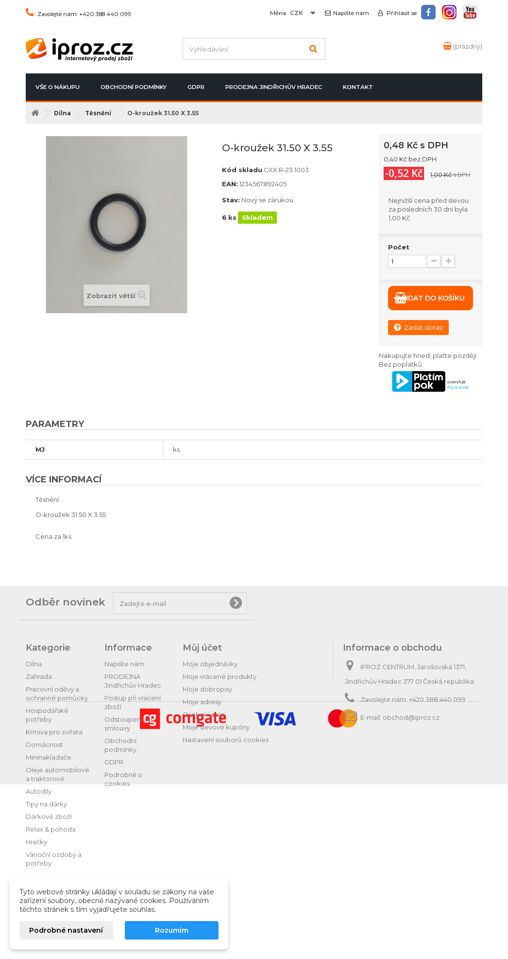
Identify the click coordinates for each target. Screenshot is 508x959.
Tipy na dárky (46, 804)
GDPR (195, 87)
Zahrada (39, 676)
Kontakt (358, 87)
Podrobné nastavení (66, 930)
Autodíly (38, 791)
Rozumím (171, 930)
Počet (398, 247)
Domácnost (44, 744)
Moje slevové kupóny (216, 727)
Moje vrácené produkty (219, 676)
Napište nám (351, 13)
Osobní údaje (204, 714)
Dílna (34, 664)
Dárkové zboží (49, 816)
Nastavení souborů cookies (226, 740)
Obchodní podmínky (134, 87)
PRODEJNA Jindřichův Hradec (273, 87)
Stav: (231, 200)
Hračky (36, 842)
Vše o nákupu (57, 87)
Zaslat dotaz (418, 327)
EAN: (230, 184)
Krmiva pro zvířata (54, 732)
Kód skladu (242, 170)
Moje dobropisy (207, 689)
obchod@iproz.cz (411, 717)
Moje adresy (202, 702)
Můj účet (202, 647)
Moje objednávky (210, 664)
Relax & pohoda (51, 829)
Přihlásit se (401, 13)
